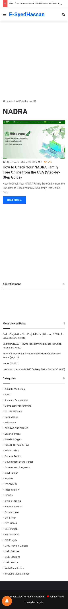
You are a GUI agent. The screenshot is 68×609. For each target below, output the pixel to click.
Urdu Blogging (12, 556)
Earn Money (11, 416)
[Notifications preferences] (7, 601)
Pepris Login (11, 512)
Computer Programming (18, 405)
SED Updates (12, 534)
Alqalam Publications (16, 400)
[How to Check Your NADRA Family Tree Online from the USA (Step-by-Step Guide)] (34, 139)
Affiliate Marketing (15, 388)
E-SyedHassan (12, 162)
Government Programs (17, 467)
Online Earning (13, 500)
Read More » (14, 199)
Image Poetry (12, 489)
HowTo (9, 478)
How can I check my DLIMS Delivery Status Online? (29, 369)
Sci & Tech (10, 517)
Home (7, 101)
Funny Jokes (12, 450)
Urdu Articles (12, 551)
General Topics (13, 456)
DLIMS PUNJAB (13, 411)
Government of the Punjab (19, 461)
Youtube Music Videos (17, 573)
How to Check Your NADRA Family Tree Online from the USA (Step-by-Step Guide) (31, 172)
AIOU (8, 394)
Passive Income (13, 506)
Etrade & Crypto (13, 439)
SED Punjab (11, 528)
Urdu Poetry (11, 562)
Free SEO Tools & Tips (17, 444)
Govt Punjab (20, 101)
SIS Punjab (11, 540)
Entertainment (12, 433)
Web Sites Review (14, 568)
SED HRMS (11, 523)
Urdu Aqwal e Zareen (16, 545)
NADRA (9, 495)
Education (10, 422)
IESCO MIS (11, 484)
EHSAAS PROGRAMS (16, 428)
